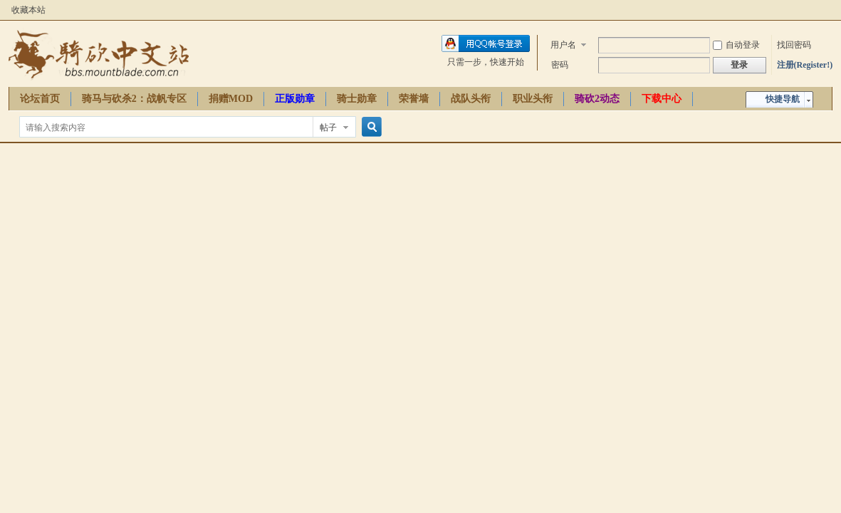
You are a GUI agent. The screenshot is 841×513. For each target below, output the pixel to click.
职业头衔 (533, 98)
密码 (559, 65)
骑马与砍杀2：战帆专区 (134, 98)
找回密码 (794, 45)
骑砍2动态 (597, 98)
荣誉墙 (414, 98)
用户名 (563, 45)
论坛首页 (40, 98)
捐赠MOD (231, 98)
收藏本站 (28, 10)
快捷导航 (783, 99)
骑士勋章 (357, 98)
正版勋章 (295, 98)
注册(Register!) (805, 65)
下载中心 (661, 98)
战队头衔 (471, 98)
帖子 (328, 128)
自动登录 (736, 45)
